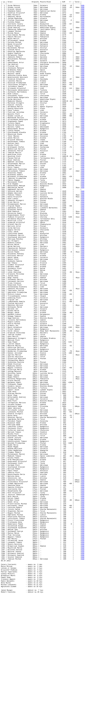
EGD (82, 6)
